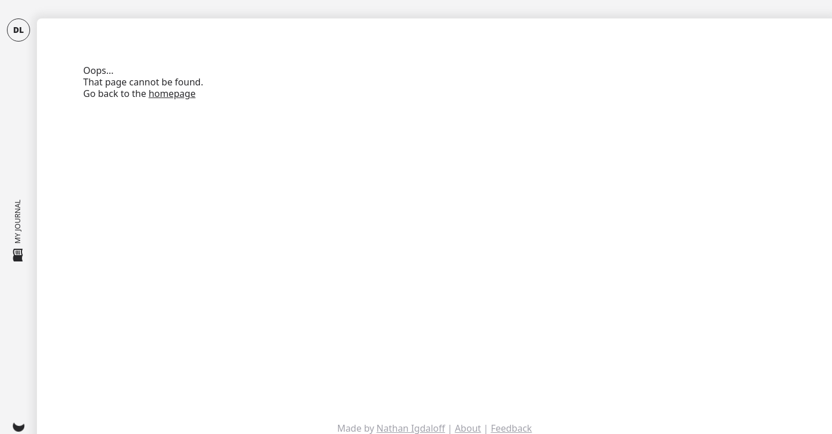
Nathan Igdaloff (411, 428)
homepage (171, 93)
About (468, 428)
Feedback (511, 428)
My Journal (18, 231)
